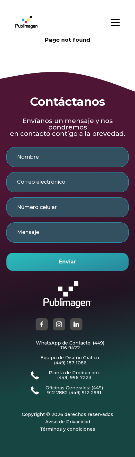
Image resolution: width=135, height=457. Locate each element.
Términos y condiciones (67, 429)
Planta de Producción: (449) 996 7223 (74, 375)
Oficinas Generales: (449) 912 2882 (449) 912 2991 (74, 390)
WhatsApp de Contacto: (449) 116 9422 (70, 346)
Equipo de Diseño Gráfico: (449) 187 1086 (70, 360)
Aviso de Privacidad (67, 422)
